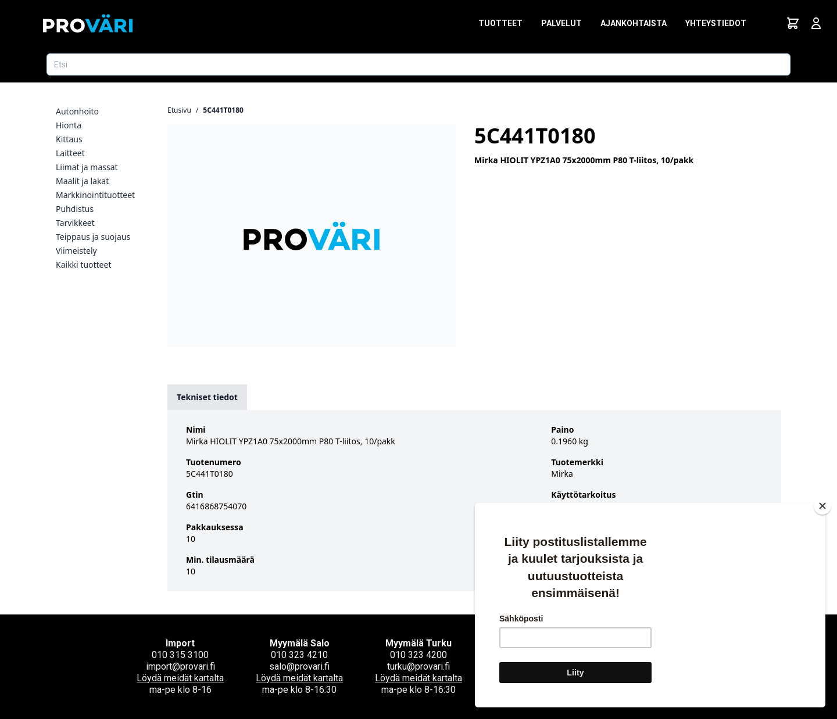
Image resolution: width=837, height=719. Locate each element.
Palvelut (561, 23)
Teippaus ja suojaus (93, 236)
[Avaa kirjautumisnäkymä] (816, 23)
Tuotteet (500, 23)
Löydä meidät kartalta (180, 678)
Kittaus (69, 139)
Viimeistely (76, 250)
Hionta (68, 125)
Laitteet (70, 153)
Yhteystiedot (715, 23)
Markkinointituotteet (95, 194)
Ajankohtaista (633, 23)
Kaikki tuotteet (83, 264)
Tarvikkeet (75, 222)
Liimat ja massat (87, 166)
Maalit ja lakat (82, 180)
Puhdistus (75, 208)
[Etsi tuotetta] (418, 64)
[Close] (822, 506)
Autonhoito (77, 111)
